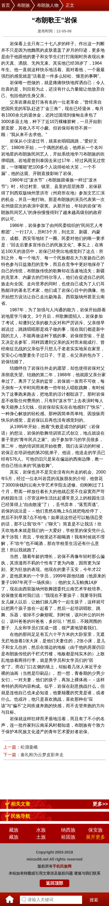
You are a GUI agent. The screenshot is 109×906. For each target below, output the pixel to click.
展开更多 (95, 837)
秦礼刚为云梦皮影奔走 (42, 754)
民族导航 (20, 816)
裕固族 (68, 837)
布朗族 (23, 5)
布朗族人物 (48, 5)
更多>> (100, 804)
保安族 (95, 830)
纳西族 (68, 830)
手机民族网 (62, 866)
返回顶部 (54, 883)
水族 (41, 830)
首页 (5, 5)
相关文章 (20, 804)
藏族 (14, 830)
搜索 (94, 900)
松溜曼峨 (29, 747)
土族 (41, 837)
